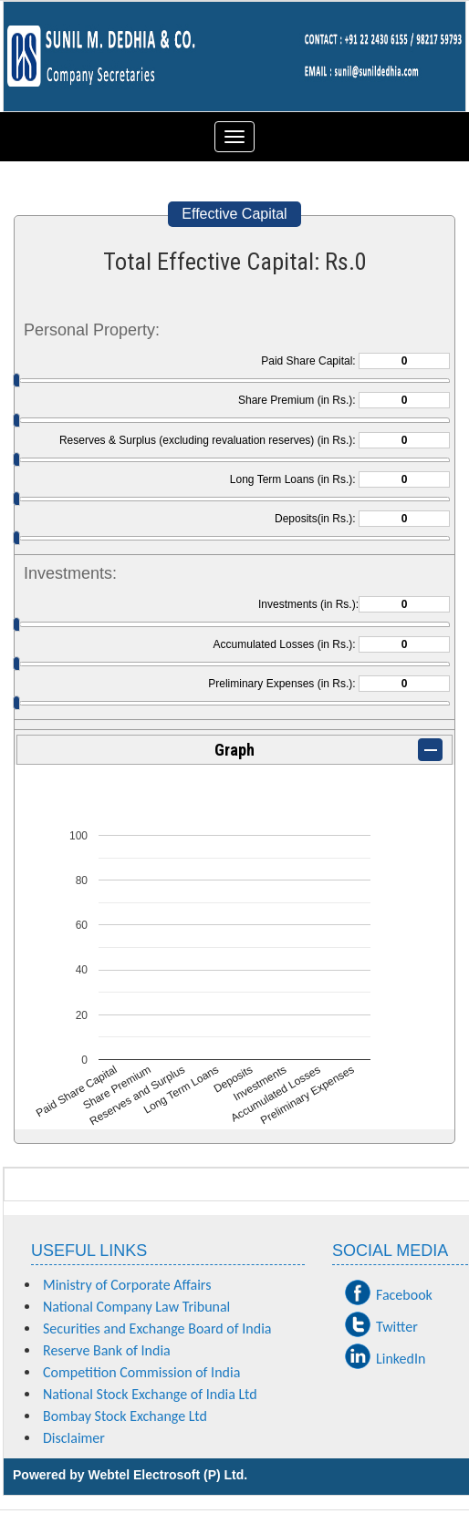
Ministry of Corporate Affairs (127, 1284)
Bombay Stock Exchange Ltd (125, 1416)
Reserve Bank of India (107, 1350)
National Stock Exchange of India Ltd (150, 1394)
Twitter (397, 1326)
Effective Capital (234, 213)
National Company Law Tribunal (136, 1306)
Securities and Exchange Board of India (157, 1328)
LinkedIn (400, 1358)
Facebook (404, 1294)
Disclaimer (74, 1438)
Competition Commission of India (141, 1372)
